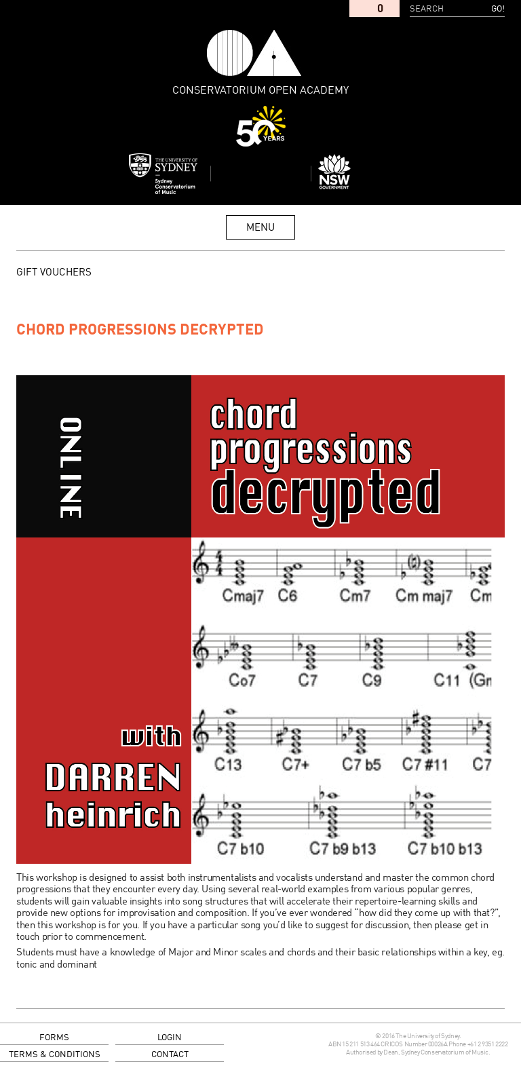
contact (170, 1054)
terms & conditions (54, 1054)
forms (54, 1037)
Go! (498, 9)
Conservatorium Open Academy (254, 53)
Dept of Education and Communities (358, 173)
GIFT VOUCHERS (54, 273)
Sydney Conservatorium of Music (163, 173)
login (169, 1037)
